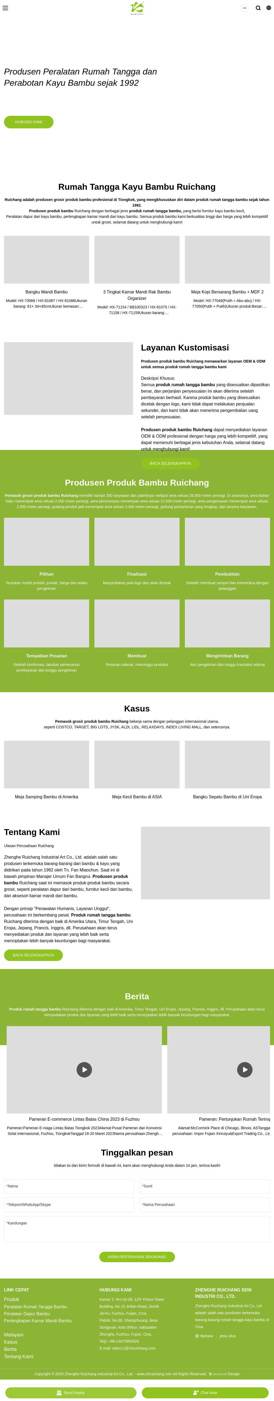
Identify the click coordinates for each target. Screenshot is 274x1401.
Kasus (10, 1344)
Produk (11, 1302)
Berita (10, 1351)
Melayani (13, 1337)
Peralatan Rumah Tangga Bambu (35, 1309)
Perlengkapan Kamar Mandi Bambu (38, 1323)
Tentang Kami (18, 1359)
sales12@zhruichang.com (133, 1350)
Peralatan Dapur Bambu (27, 1316)
